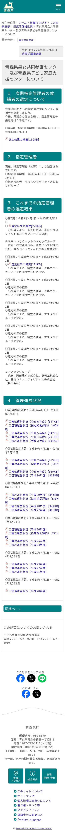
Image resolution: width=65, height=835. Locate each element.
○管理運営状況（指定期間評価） (31, 427)
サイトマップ (26, 796)
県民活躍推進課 (23, 26)
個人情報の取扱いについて (34, 800)
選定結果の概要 (24, 139)
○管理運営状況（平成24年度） (28, 545)
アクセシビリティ (29, 810)
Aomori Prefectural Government (34, 828)
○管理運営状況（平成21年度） (28, 572)
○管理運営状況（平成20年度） (28, 591)
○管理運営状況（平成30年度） (34, 475)
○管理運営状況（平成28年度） (34, 506)
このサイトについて (30, 791)
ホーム (22, 23)
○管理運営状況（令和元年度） (34, 471)
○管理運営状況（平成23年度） (28, 564)
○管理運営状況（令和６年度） (34, 421)
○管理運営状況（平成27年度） (34, 510)
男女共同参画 (26, 40)
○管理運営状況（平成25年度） (28, 541)
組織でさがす (38, 23)
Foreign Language (30, 819)
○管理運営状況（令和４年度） (34, 437)
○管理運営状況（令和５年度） (34, 433)
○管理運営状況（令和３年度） (34, 441)
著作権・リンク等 (29, 805)
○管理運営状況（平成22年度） (28, 568)
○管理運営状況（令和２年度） (34, 460)
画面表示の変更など (30, 814)
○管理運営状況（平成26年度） (29, 529)
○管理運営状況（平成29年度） (34, 495)
